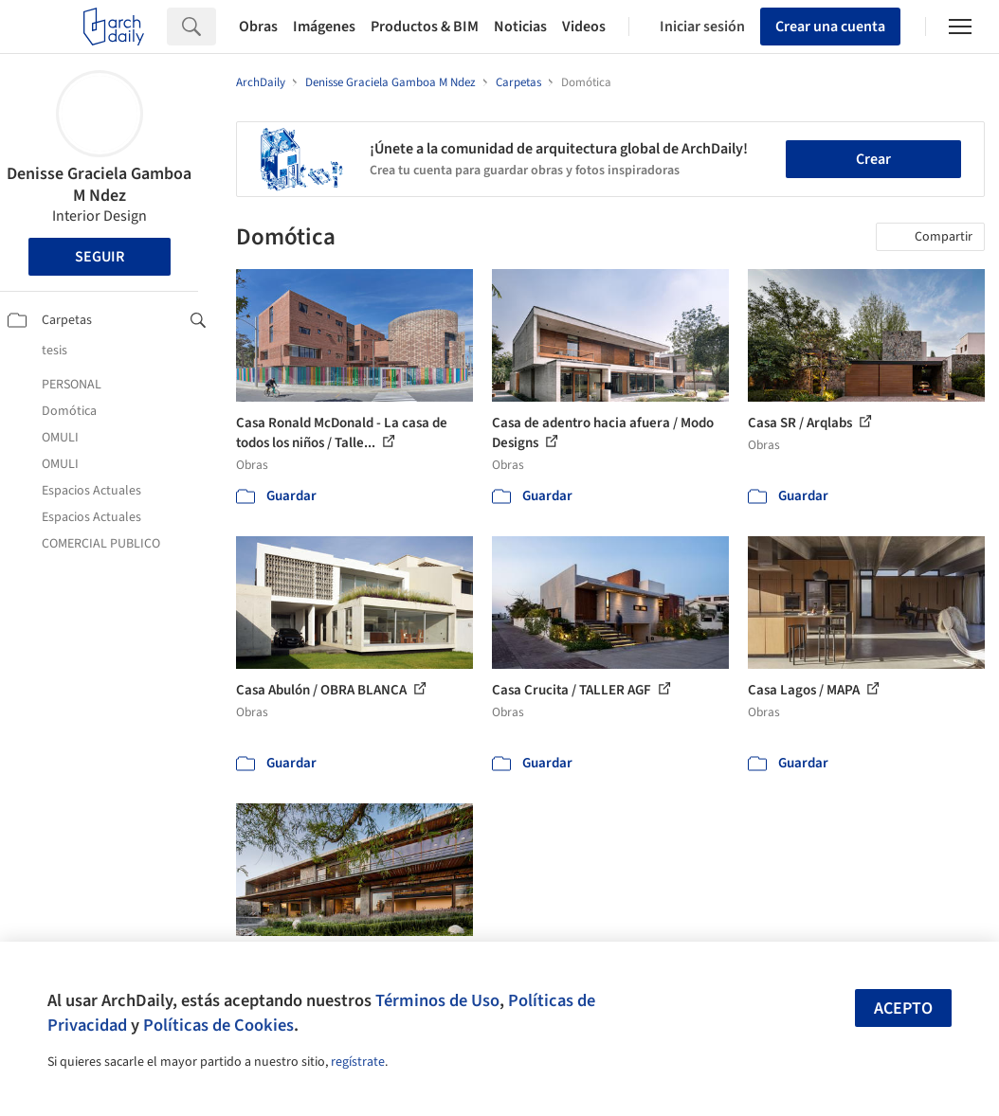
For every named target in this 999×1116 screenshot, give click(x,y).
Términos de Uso (437, 1000)
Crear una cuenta (830, 26)
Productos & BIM (425, 26)
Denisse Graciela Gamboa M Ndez (99, 184)
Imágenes (324, 26)
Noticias (520, 26)
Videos (584, 26)
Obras (258, 26)
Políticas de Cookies (218, 1025)
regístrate (358, 1062)
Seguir (99, 256)
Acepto (903, 1008)
